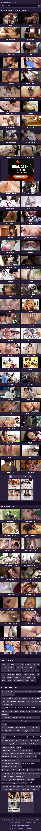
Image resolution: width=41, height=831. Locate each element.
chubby (33, 680)
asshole (16, 677)
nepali (3, 708)
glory (3, 780)
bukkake (18, 671)
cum (17, 667)
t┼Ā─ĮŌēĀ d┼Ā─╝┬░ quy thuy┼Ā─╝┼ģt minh (15, 783)
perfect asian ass (28, 757)
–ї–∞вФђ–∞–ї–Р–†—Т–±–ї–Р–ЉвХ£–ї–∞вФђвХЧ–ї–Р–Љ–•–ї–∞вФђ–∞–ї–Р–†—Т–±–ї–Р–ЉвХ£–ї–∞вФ (19, 731)
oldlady (4, 724)
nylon (25, 674)
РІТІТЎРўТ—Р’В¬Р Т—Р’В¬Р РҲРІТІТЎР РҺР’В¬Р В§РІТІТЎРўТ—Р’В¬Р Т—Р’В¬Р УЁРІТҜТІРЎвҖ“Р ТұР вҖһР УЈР (19, 790)
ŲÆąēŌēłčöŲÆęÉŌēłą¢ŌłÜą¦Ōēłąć (12, 757)
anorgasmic (26, 671)
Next (30, 476)
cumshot (23, 667)
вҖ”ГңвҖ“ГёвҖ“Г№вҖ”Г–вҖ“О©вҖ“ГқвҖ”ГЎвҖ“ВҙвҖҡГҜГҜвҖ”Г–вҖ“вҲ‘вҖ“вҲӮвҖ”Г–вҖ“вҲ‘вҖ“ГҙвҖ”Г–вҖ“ (19, 760)
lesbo (3, 737)
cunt (27, 680)
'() (35, 757)
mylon (3, 674)
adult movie (31, 667)
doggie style (10, 674)
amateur (36, 664)
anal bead (20, 664)
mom (3, 664)
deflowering (28, 664)
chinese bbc (5, 714)
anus (28, 677)
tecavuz (18, 747)
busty (37, 671)
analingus (31, 674)
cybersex (9, 677)
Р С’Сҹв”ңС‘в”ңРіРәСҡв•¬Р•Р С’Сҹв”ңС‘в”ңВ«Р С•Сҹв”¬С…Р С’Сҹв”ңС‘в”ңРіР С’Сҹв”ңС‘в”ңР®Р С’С (18, 718)
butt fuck (18, 674)
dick (8, 671)
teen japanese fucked (8, 695)
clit (14, 680)
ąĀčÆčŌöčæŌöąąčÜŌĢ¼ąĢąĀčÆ (11, 763)
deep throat (20, 680)
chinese (13, 664)
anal (8, 664)
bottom (4, 667)
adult (3, 671)
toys (37, 674)
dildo (3, 677)
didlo (33, 677)
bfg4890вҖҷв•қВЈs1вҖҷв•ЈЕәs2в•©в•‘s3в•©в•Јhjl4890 (17, 750)
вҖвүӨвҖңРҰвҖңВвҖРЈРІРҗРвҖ (16, 780)
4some (9, 680)
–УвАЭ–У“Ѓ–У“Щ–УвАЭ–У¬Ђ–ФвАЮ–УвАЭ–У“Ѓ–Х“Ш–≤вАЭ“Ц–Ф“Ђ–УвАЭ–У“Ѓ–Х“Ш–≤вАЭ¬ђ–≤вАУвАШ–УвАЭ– (20, 728)
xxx (32, 671)
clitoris (4, 680)
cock (12, 671)
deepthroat (11, 667)
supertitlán (31, 780)
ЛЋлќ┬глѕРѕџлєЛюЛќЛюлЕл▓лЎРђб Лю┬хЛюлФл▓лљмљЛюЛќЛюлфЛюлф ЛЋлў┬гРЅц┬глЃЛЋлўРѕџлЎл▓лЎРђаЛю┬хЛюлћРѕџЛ (17, 777)
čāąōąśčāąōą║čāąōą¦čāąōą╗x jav (11, 766)
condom (22, 677)
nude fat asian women (8, 747)
